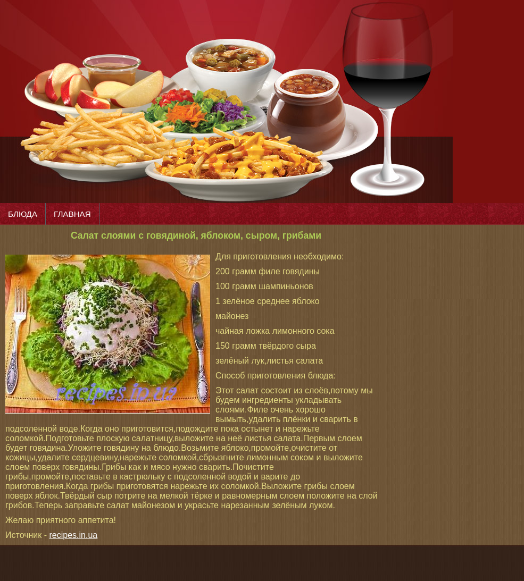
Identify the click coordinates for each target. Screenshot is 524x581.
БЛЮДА (22, 213)
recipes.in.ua (73, 535)
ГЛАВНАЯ (72, 213)
